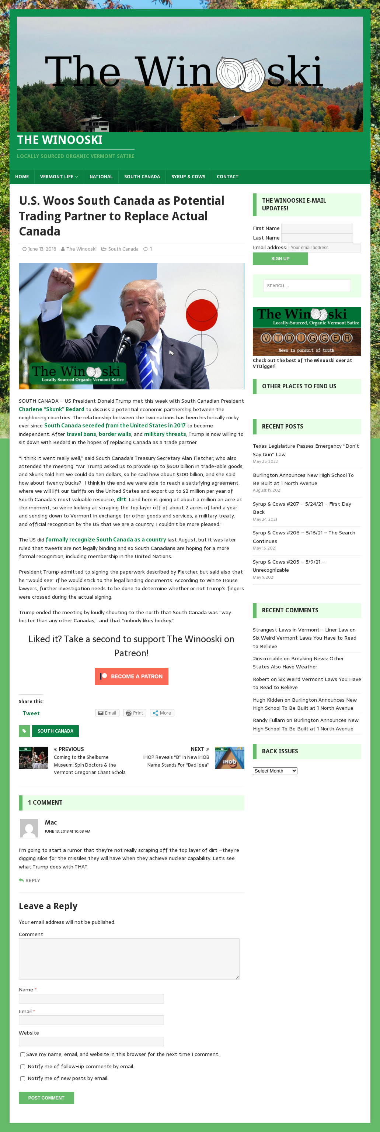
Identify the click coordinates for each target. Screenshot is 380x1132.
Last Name (266, 237)
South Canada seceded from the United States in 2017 (114, 426)
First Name (266, 228)
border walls (115, 434)
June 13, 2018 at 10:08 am (67, 831)
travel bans (81, 434)
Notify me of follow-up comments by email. (81, 1066)
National (101, 176)
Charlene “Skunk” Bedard (51, 409)
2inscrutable (267, 658)
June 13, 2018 (42, 249)
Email (26, 1011)
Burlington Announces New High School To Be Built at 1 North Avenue (303, 479)
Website (29, 1033)
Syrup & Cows (188, 176)
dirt (121, 499)
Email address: (271, 247)
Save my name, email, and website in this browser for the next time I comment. (122, 1054)
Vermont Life (56, 176)
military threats (165, 434)
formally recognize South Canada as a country (106, 540)
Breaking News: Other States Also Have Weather (298, 662)
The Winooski (81, 249)
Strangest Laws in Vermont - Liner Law (300, 630)
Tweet (31, 713)
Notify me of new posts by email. (68, 1078)
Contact (228, 176)
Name (27, 989)
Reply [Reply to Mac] (32, 880)
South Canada (142, 176)
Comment (31, 934)
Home (22, 176)
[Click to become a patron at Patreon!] (131, 685)
